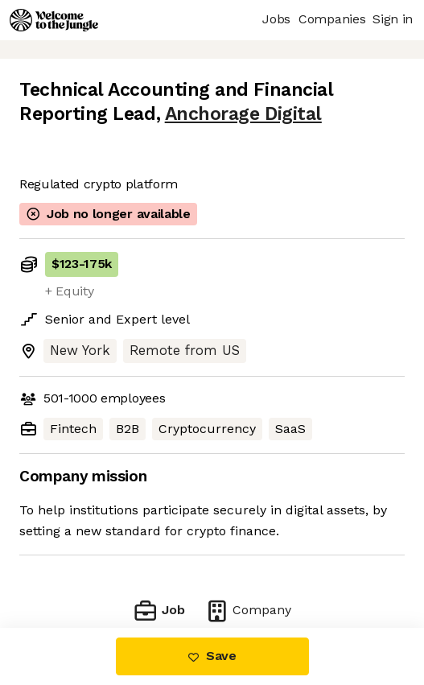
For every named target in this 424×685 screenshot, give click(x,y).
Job (158, 610)
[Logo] (54, 20)
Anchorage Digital (243, 114)
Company (247, 610)
